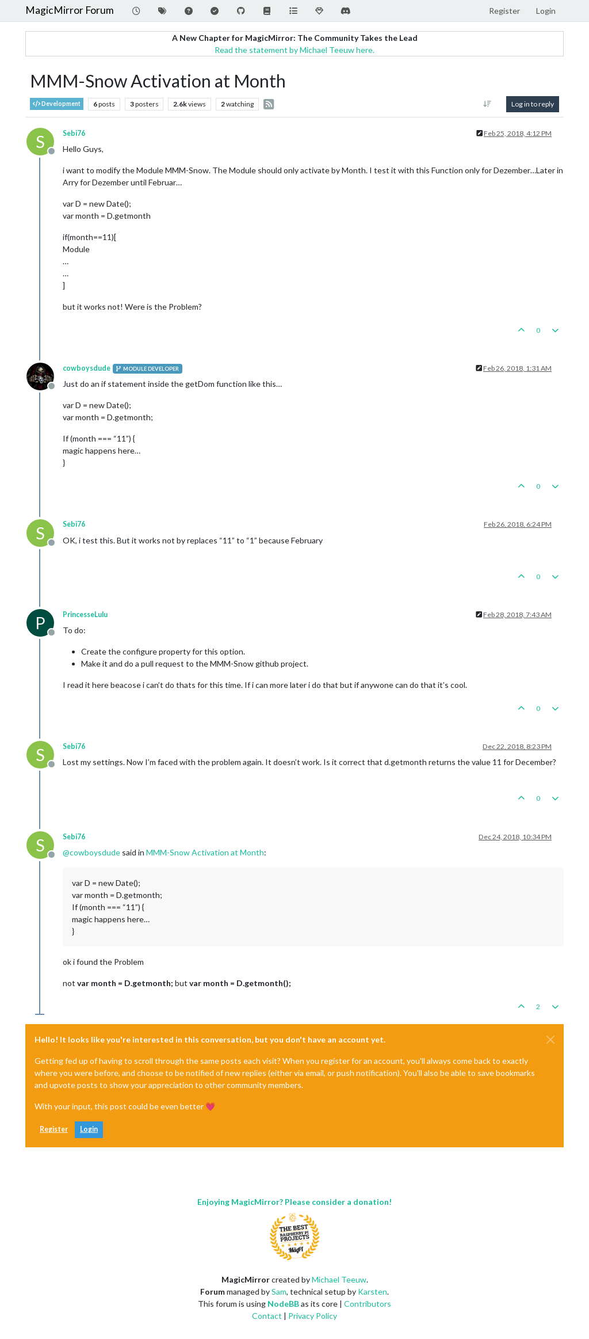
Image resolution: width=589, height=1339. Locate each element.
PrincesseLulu (85, 614)
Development (57, 104)
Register (54, 1129)
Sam (278, 1291)
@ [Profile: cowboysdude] (91, 852)
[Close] (550, 1039)
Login (89, 1129)
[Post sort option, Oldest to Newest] (487, 104)
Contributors (367, 1303)
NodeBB (283, 1303)
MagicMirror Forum (69, 10)
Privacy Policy (312, 1316)
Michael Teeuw (339, 1279)
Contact (267, 1316)
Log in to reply (532, 104)
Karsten (372, 1291)
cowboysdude (86, 368)
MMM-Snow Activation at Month (205, 852)
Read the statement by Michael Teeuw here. (294, 50)
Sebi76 (74, 133)
